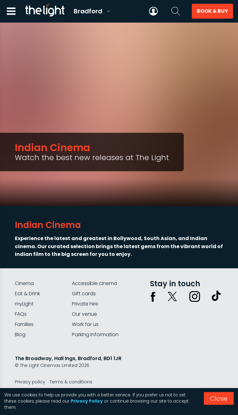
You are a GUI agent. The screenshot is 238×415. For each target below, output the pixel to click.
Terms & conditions (71, 382)
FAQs (21, 314)
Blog (20, 334)
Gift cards (84, 293)
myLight (24, 303)
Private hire (85, 303)
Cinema (24, 283)
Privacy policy (30, 382)
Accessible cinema (94, 283)
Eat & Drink (27, 293)
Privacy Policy (87, 401)
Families (24, 324)
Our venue (84, 314)
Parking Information (95, 334)
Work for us (85, 324)
